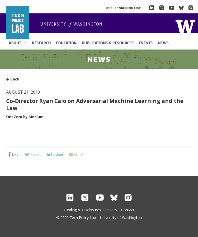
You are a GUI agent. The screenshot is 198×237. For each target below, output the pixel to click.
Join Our (122, 8)
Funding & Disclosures (82, 209)
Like (13, 154)
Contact (127, 209)
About (18, 43)
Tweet (33, 154)
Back (12, 79)
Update (55, 154)
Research (41, 42)
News (163, 42)
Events (146, 42)
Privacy (111, 209)
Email (76, 154)
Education (66, 42)
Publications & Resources (108, 42)
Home (73, 25)
